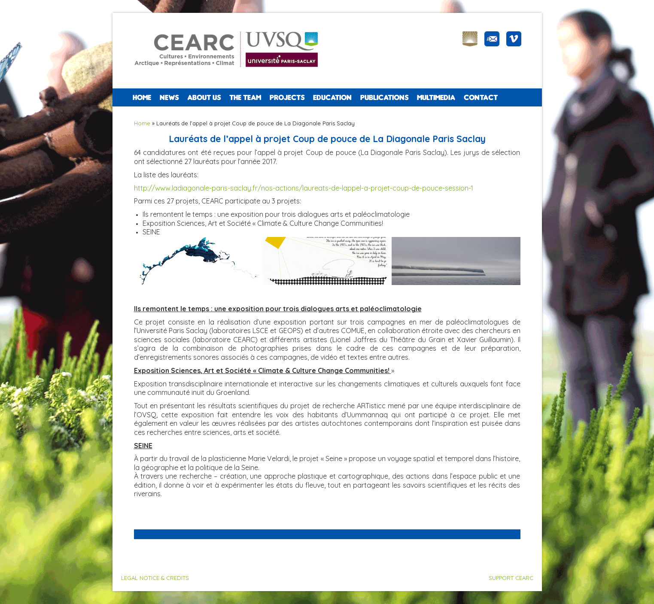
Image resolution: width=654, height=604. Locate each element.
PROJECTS (287, 97)
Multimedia (436, 97)
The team (245, 97)
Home (142, 97)
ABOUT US (204, 97)
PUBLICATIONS (384, 97)
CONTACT (481, 97)
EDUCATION (332, 97)
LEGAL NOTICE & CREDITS (155, 577)
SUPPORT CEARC (511, 577)
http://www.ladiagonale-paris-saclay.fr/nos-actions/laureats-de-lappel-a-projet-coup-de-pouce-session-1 (303, 188)
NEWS (169, 97)
